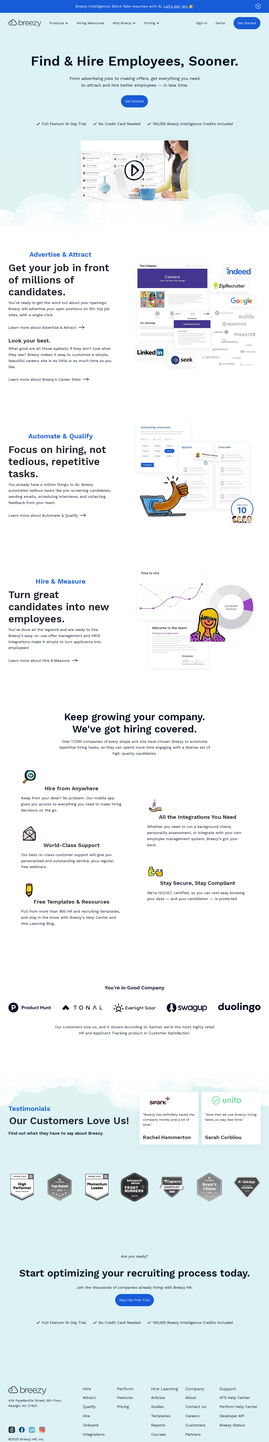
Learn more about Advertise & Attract (42, 327)
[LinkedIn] (32, 1429)
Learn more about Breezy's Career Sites (44, 379)
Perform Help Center (238, 1406)
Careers (192, 1416)
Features (125, 1397)
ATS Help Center (235, 1397)
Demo (220, 23)
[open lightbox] (134, 170)
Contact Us (195, 1406)
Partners (193, 1434)
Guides (157, 1406)
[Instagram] (42, 1429)
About (190, 1397)
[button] (59, 23)
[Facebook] (21, 1429)
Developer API (232, 1416)
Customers (195, 1425)
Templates (160, 1416)
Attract (89, 1397)
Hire (86, 1416)
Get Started (247, 23)
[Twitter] (11, 1429)
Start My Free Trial (134, 1300)
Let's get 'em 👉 (179, 6)
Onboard (90, 1425)
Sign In (201, 23)
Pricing (123, 1406)
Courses (158, 1434)
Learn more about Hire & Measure (39, 660)
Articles (158, 1397)
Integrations (94, 1434)
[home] (27, 23)
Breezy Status (232, 1425)
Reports (158, 1425)
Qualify (89, 1406)
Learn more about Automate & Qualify (43, 515)
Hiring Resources (90, 23)
